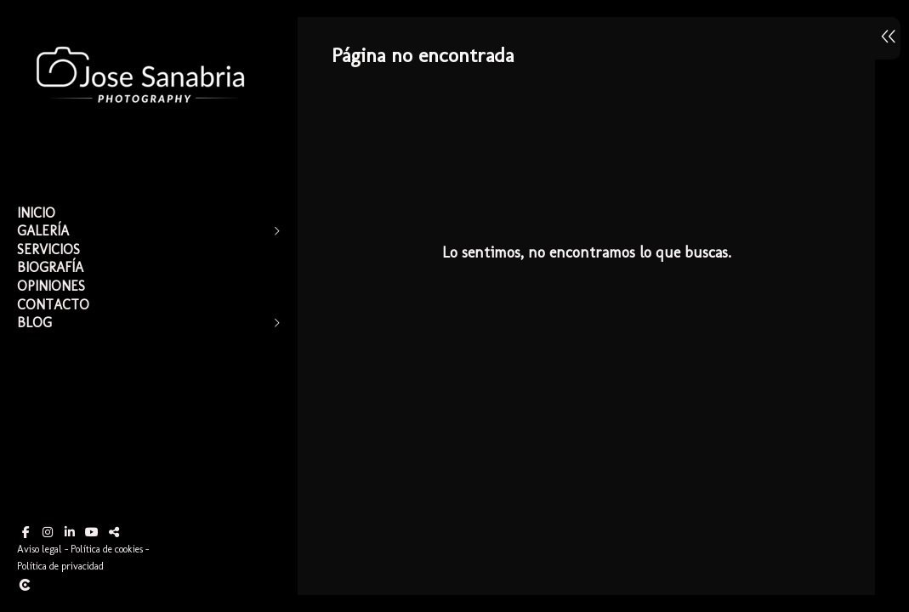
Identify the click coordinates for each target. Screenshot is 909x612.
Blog (34, 322)
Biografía (50, 267)
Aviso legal (39, 549)
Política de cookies (107, 549)
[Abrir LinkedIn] (69, 532)
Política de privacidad (60, 566)
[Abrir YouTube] (91, 532)
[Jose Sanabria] (140, 136)
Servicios (48, 249)
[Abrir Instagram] (47, 532)
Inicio (36, 213)
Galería (43, 231)
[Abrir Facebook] (25, 532)
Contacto (53, 305)
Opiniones (51, 286)
